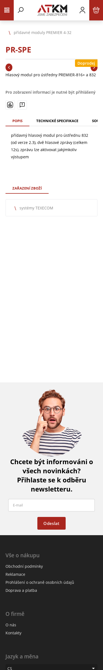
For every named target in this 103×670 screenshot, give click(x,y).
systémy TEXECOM (36, 208)
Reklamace (15, 574)
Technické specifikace (57, 120)
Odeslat (51, 523)
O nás (10, 624)
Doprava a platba (21, 590)
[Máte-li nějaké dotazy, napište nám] (22, 105)
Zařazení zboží (27, 188)
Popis (17, 120)
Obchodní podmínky (24, 566)
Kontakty (13, 632)
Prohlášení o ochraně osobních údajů (39, 582)
